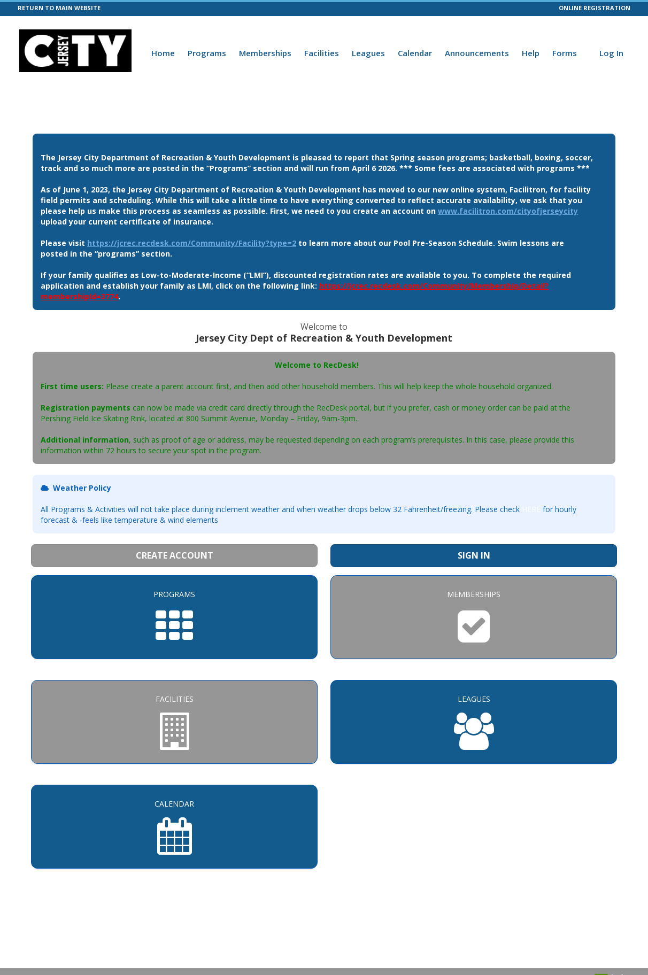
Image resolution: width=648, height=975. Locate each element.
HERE (531, 509)
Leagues (368, 53)
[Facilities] (174, 722)
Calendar (415, 53)
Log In (611, 53)
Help (530, 53)
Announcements (477, 53)
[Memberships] (473, 617)
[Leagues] (473, 722)
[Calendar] (174, 827)
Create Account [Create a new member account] (174, 555)
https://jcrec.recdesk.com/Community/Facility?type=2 (191, 243)
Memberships (265, 53)
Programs (207, 53)
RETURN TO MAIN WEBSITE (59, 8)
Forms (564, 53)
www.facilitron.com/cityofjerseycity (508, 211)
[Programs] (174, 617)
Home (163, 53)
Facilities (321, 53)
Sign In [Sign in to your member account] (474, 555)
